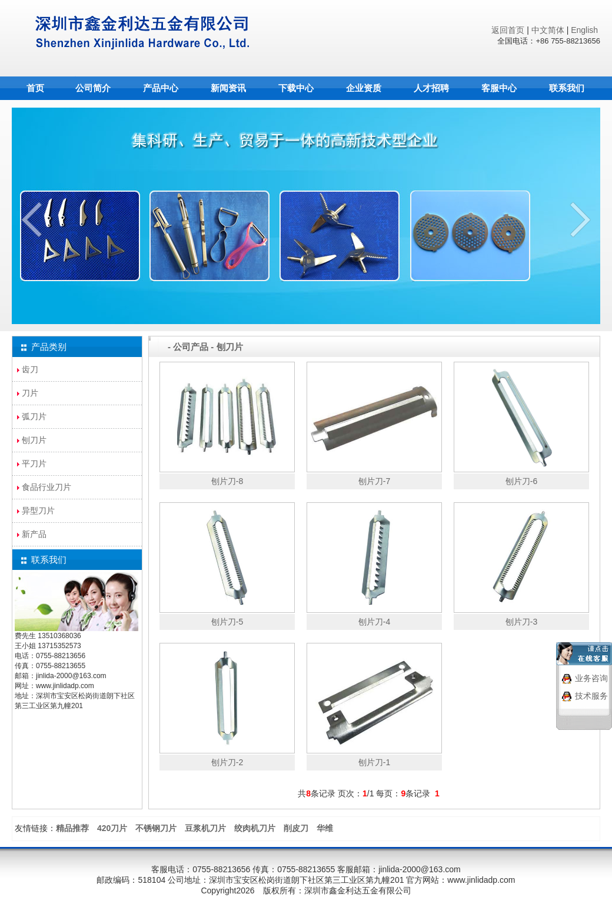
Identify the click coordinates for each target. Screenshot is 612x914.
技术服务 (591, 691)
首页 (35, 88)
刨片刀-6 (521, 481)
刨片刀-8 (227, 481)
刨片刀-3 (521, 621)
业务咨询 (591, 673)
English (584, 30)
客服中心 (499, 88)
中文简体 (547, 30)
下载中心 (296, 88)
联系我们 (566, 88)
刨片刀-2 (227, 762)
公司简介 (93, 88)
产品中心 (160, 88)
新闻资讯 (228, 88)
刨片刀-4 (374, 621)
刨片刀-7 (374, 481)
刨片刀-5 (227, 621)
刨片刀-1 (374, 762)
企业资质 (363, 88)
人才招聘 (431, 88)
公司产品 (190, 347)
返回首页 (506, 30)
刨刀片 (230, 347)
